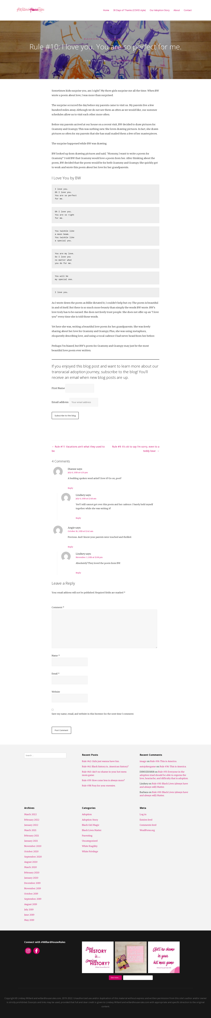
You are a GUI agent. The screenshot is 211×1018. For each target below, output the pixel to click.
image (143, 761)
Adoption (87, 814)
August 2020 (30, 862)
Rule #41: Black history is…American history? (105, 766)
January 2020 (31, 877)
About (177, 10)
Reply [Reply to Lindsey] (78, 518)
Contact (188, 10)
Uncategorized (90, 840)
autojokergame (148, 766)
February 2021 (31, 835)
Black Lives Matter (91, 830)
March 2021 (30, 830)
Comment (58, 607)
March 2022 (30, 814)
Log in (143, 814)
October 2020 (31, 851)
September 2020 (33, 856)
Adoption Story (90, 819)
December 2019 (32, 883)
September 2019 (32, 899)
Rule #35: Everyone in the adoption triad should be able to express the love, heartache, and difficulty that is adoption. (164, 775)
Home (106, 10)
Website (56, 691)
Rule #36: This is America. (163, 761)
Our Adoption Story (160, 10)
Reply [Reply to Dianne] (70, 488)
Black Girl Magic (95, 39)
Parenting (122, 39)
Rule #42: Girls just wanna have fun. (100, 761)
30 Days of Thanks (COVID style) (129, 10)
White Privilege (90, 851)
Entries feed (146, 819)
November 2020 (32, 846)
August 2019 (30, 904)
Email (55, 673)
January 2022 (31, 825)
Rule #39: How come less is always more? (103, 780)
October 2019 (31, 893)
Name (56, 655)
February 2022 (31, 819)
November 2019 (32, 888)
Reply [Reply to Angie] (70, 547)
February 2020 (31, 872)
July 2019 (29, 909)
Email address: (60, 401)
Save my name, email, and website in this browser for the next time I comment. (93, 713)
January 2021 (31, 840)
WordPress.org (147, 830)
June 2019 (29, 914)
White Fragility (89, 846)
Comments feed (148, 825)
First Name (58, 387)
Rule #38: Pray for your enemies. (98, 785)
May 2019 (29, 920)
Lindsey (122, 60)
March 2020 (30, 867)
